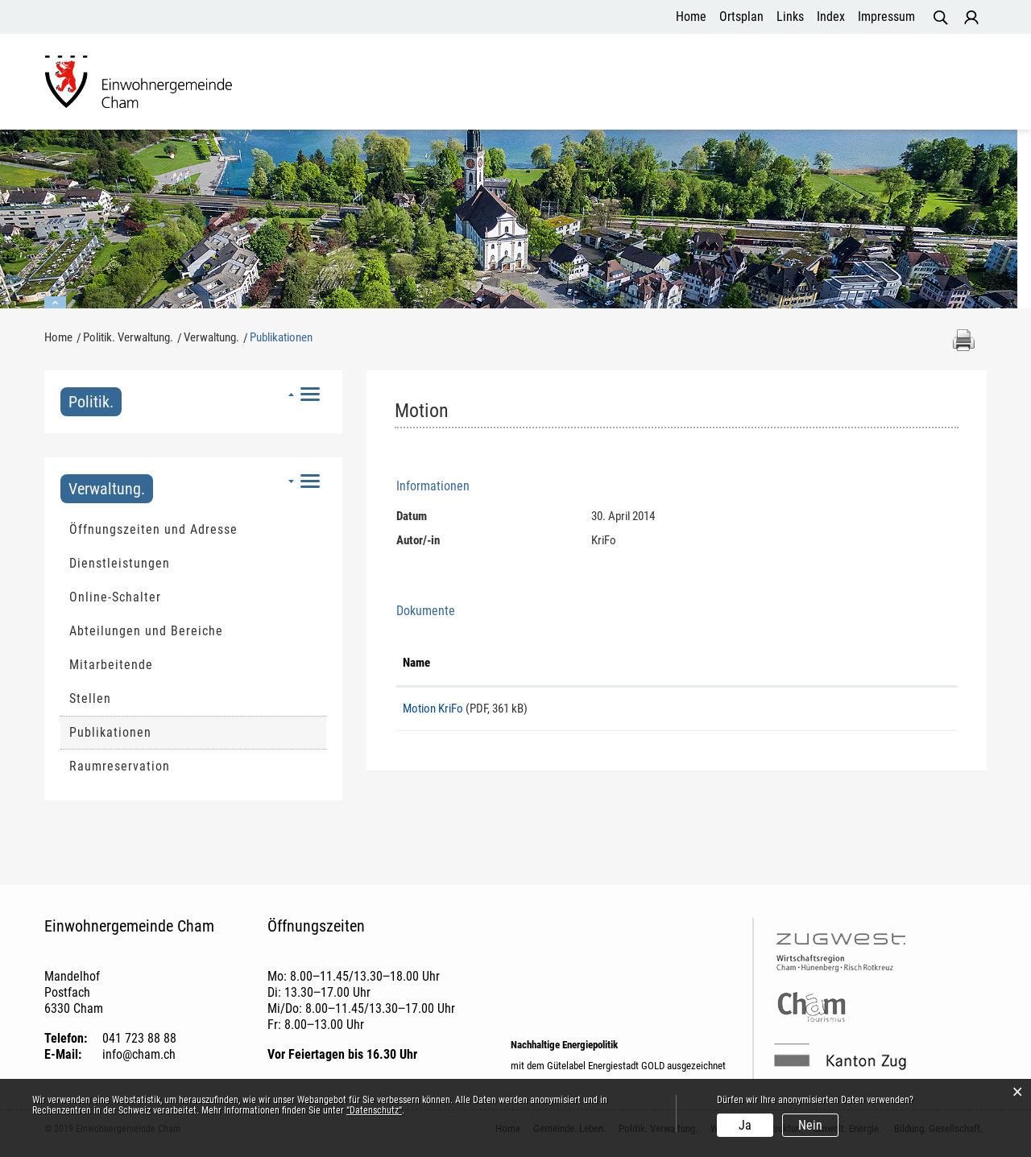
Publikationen (149, 734)
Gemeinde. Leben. (355, 84)
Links (790, 16)
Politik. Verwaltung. (488, 84)
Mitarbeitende (111, 667)
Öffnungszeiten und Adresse (153, 531)
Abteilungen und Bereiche (146, 633)
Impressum (886, 16)
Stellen (90, 701)
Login (971, 17)
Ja (745, 1125)
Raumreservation (119, 768)
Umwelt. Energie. (772, 84)
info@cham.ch (139, 1056)
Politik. (91, 404)
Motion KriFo (433, 710)
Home (691, 16)
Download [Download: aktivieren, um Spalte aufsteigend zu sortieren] (788, 665)
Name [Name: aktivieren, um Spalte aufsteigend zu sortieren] (416, 665)
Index (831, 16)
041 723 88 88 (139, 1040)
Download (858, 718)
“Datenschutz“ (374, 1110)
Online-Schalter (115, 599)
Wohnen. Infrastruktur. (635, 84)
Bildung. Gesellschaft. (909, 84)
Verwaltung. (106, 491)
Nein (810, 1125)
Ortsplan (741, 16)
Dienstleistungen (119, 565)
